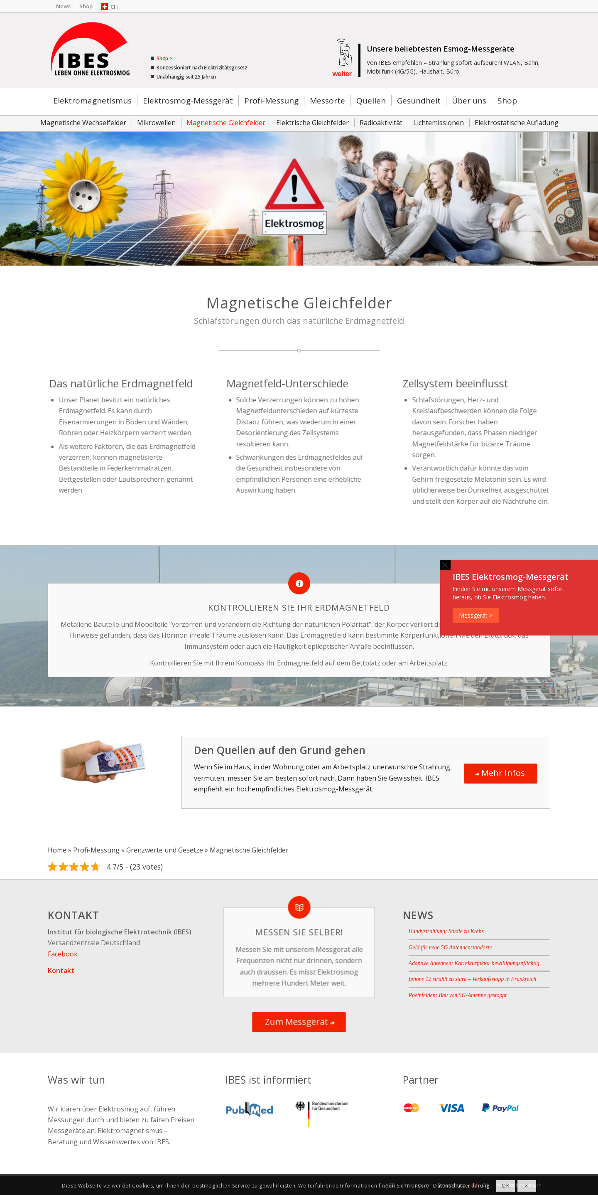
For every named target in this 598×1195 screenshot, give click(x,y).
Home (57, 850)
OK (505, 1185)
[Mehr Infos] (500, 774)
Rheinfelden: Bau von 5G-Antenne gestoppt (458, 995)
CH (114, 6)
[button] (445, 564)
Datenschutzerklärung (461, 1185)
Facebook (63, 953)
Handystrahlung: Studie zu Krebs (446, 931)
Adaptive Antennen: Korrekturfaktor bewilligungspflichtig (474, 963)
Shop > (163, 58)
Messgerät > (476, 615)
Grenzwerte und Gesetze (164, 850)
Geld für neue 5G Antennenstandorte (450, 947)
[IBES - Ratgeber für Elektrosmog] (91, 50)
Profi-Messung (96, 850)
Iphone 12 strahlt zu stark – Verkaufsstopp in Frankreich (473, 979)
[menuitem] (63, 6)
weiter (341, 74)
